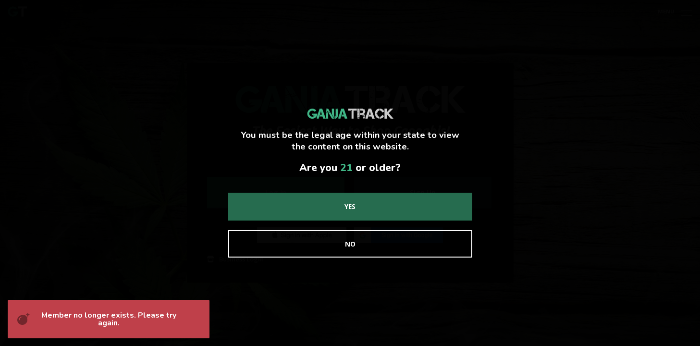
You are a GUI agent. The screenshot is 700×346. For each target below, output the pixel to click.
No (350, 243)
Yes (350, 206)
